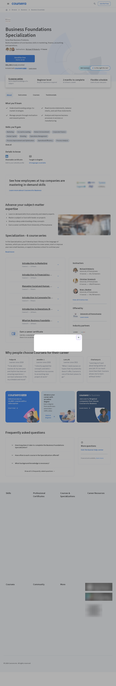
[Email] (58, 328)
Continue (58, 335)
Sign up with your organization (47, 365)
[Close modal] (79, 310)
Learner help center (57, 369)
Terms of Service (48, 374)
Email (40, 323)
